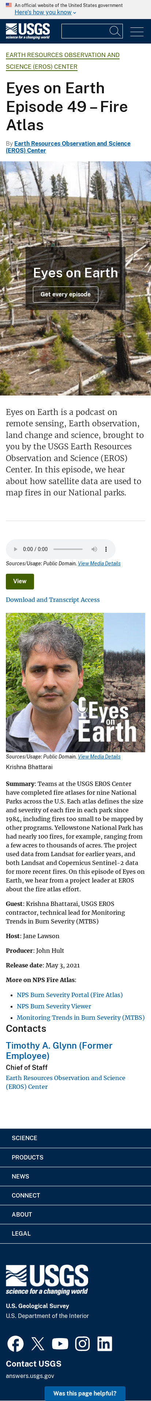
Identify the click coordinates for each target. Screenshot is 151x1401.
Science (24, 1138)
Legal (21, 1233)
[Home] (28, 37)
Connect (26, 1195)
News (20, 1176)
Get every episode (66, 294)
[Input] (92, 31)
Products (28, 1157)
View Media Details (99, 563)
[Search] (115, 31)
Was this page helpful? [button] (85, 1393)
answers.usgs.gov (30, 1375)
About (22, 1214)
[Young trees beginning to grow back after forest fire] (75, 278)
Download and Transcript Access (53, 599)
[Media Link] (75, 683)
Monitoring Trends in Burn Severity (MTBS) (81, 1017)
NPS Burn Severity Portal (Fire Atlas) (70, 995)
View (20, 581)
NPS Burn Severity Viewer (54, 1006)
